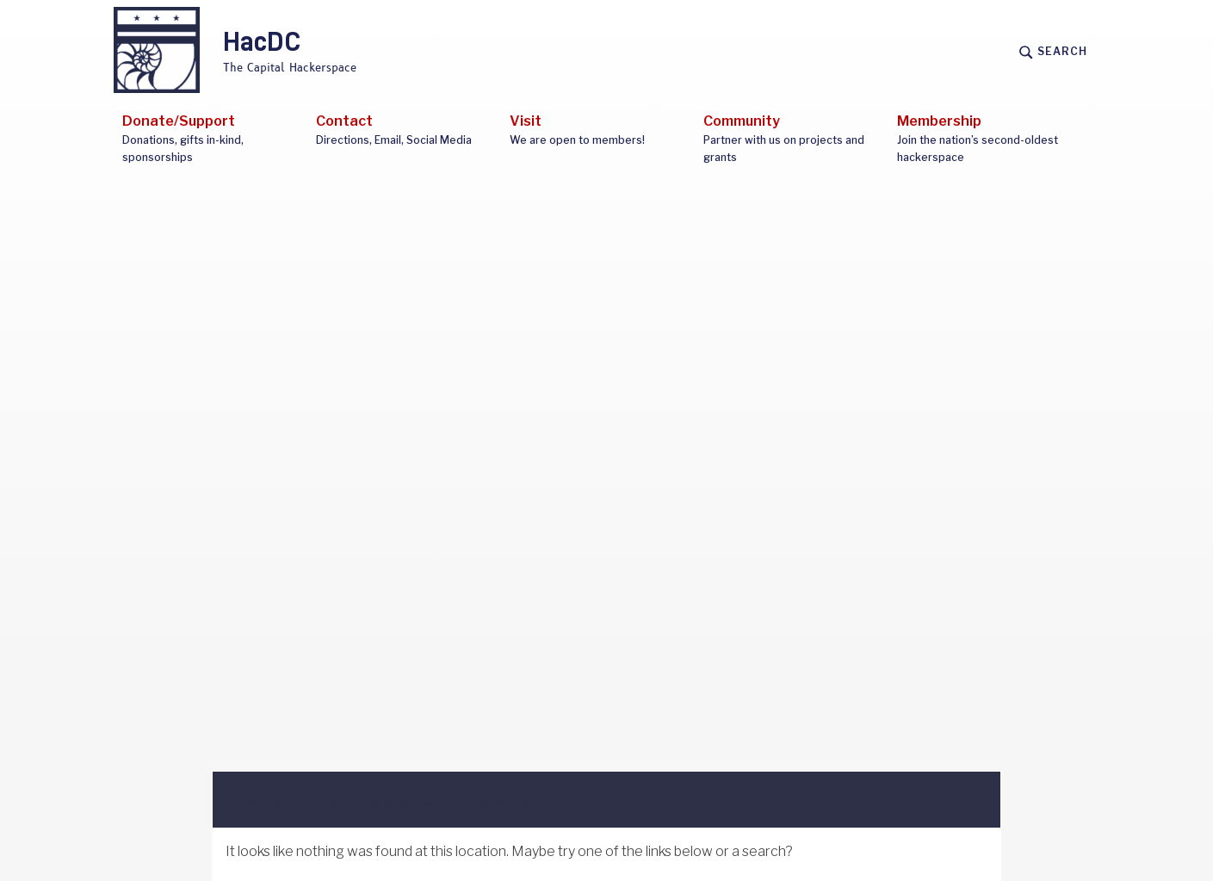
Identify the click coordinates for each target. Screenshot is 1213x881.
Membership (985, 139)
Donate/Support (210, 139)
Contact (404, 131)
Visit (598, 131)
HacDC (262, 43)
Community (791, 139)
